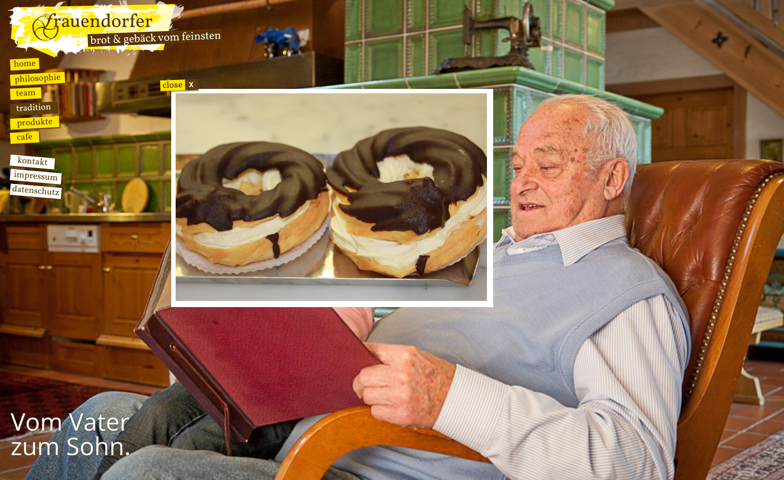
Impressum (35, 176)
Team (26, 93)
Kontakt (32, 162)
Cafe (24, 137)
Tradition (34, 108)
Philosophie (37, 79)
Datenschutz (36, 191)
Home (24, 64)
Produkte (34, 123)
